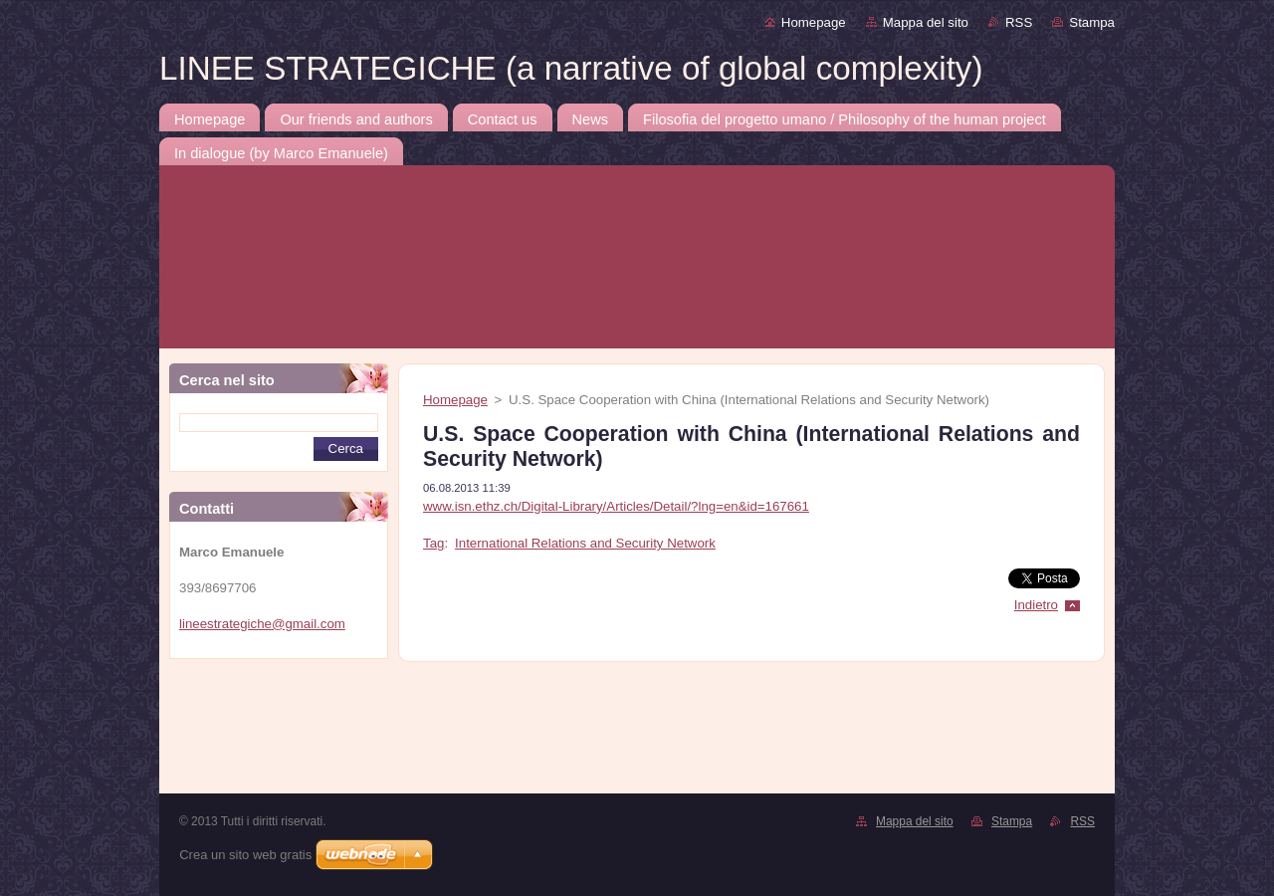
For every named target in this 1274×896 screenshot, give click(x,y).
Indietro (1036, 604)
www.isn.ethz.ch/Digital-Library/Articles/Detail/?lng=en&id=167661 (616, 506)
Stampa (1092, 22)
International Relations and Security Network (585, 543)
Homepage (813, 22)
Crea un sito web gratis (245, 854)
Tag (433, 543)
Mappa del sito (925, 22)
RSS (1018, 22)
